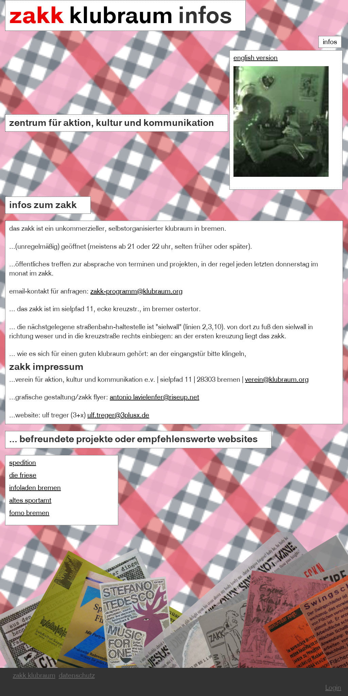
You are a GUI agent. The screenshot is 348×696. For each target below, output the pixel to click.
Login (333, 687)
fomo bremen (29, 513)
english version (255, 58)
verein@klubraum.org (277, 379)
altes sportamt (30, 500)
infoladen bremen (35, 488)
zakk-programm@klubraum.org (136, 291)
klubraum (93, 15)
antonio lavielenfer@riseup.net (154, 397)
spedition (22, 462)
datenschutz (77, 675)
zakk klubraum (34, 675)
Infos (330, 42)
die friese (22, 475)
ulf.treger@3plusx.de (118, 415)
